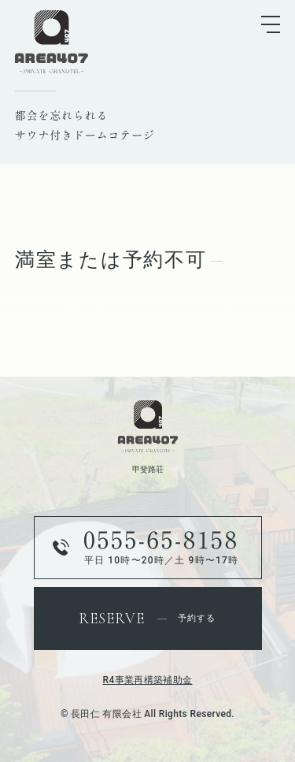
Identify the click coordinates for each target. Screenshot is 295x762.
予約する (147, 618)
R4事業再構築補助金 (148, 680)
